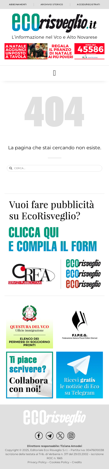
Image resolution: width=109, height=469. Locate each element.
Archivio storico (52, 4)
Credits (77, 462)
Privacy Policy (37, 462)
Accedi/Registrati (88, 4)
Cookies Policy (59, 462)
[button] (54, 73)
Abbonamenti (18, 4)
